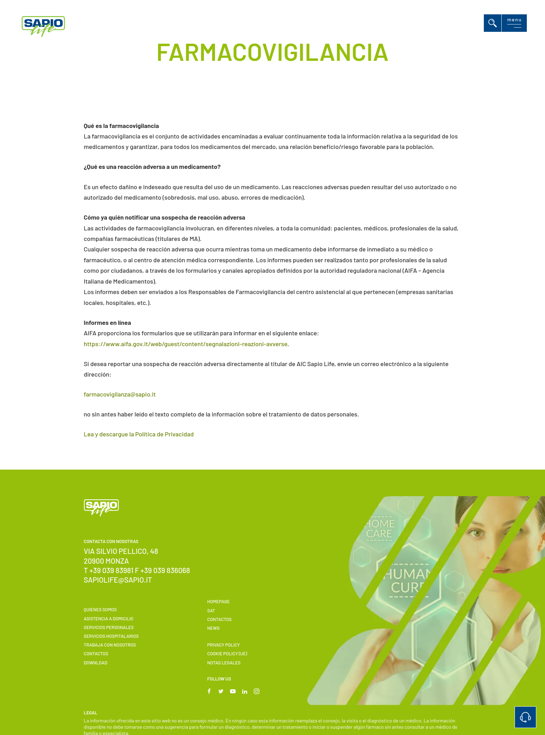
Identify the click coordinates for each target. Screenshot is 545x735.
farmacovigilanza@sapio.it (120, 394)
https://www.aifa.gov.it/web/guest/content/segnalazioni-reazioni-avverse (186, 344)
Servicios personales (109, 627)
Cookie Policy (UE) (227, 653)
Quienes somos (100, 609)
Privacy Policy (223, 645)
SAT (211, 610)
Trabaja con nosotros (110, 645)
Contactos (96, 653)
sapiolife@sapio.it (118, 579)
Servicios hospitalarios (111, 636)
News (213, 628)
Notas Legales (224, 662)
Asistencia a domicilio (109, 618)
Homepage (218, 601)
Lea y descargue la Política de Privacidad (139, 434)
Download (96, 662)
